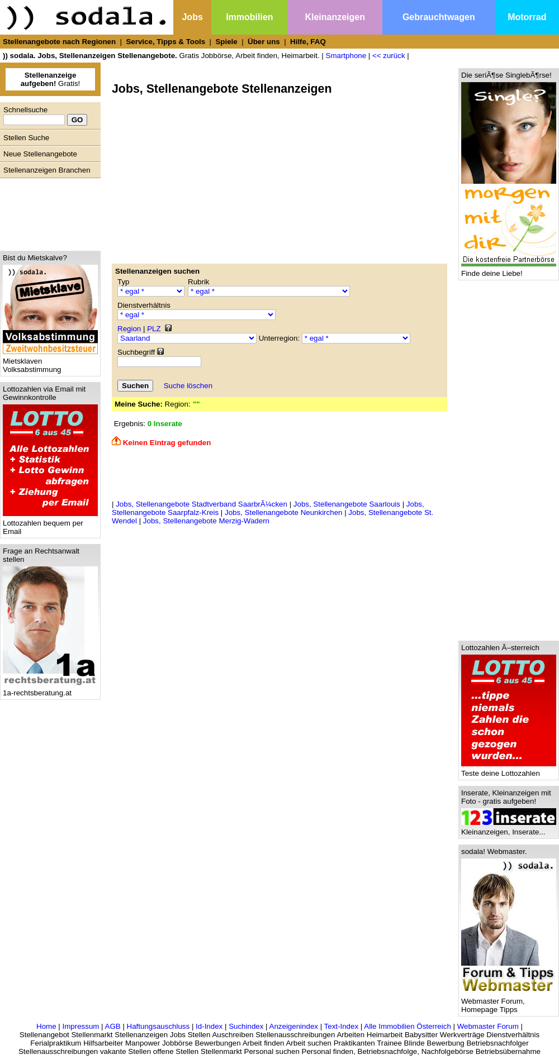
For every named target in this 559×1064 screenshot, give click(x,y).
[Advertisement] (47, 212)
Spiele (226, 41)
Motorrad (527, 17)
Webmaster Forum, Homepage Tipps (508, 1002)
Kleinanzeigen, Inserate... (508, 828)
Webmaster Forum (488, 1026)
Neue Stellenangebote (40, 154)
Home (46, 1026)
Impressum (80, 1026)
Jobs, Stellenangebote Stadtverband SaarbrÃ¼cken (201, 504)
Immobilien (249, 17)
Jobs (192, 17)
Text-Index (341, 1026)
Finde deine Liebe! (508, 270)
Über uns (264, 41)
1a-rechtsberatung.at (50, 689)
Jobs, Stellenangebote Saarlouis (346, 504)
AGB (113, 1026)
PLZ (153, 329)
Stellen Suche (26, 137)
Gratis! (50, 79)
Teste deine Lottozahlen (508, 769)
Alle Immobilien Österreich (407, 1026)
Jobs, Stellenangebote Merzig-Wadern (206, 521)
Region (129, 329)
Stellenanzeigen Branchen (47, 170)
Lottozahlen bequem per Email (50, 524)
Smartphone (346, 55)
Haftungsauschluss (158, 1026)
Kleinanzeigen (335, 17)
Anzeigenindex (293, 1026)
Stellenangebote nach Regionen (59, 41)
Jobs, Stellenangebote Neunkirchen (283, 512)
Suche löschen (188, 385)
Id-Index (209, 1026)
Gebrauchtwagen (438, 17)
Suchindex (246, 1026)
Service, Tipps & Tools (165, 41)
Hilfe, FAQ (308, 41)
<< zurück (388, 55)
